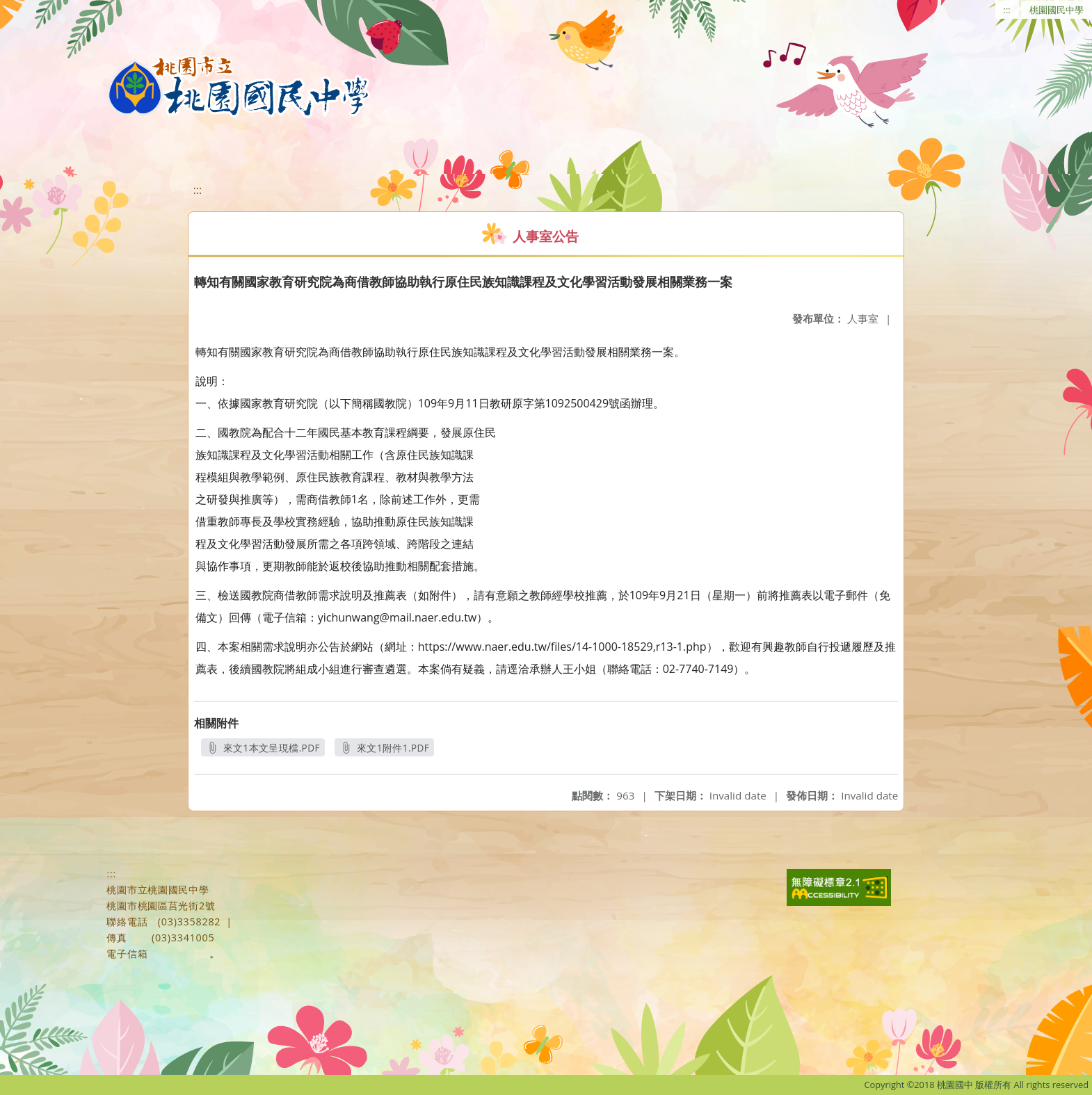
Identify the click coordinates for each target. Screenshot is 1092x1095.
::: (1007, 9)
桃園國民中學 (1056, 9)
